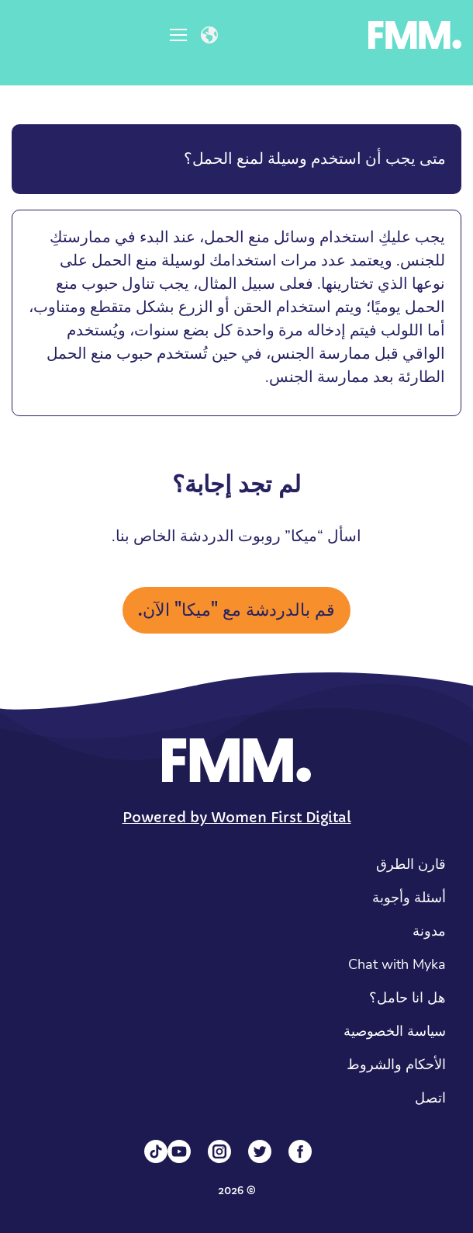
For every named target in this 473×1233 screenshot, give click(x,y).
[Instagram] (219, 1151)
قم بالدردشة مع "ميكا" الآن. (236, 609)
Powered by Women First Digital (237, 817)
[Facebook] (300, 1151)
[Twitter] (259, 1151)
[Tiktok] (155, 1151)
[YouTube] (179, 1151)
